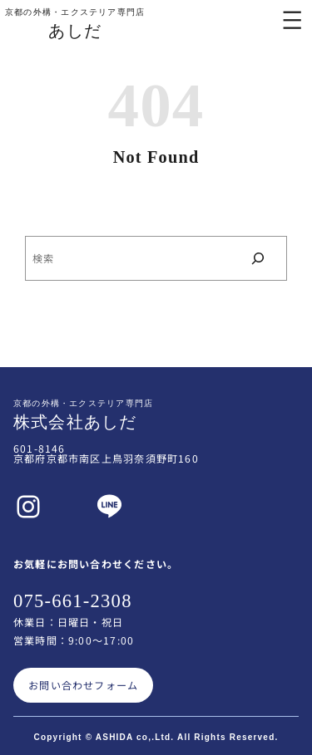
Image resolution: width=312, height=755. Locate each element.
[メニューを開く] (292, 20)
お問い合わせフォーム (83, 685)
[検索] (258, 258)
